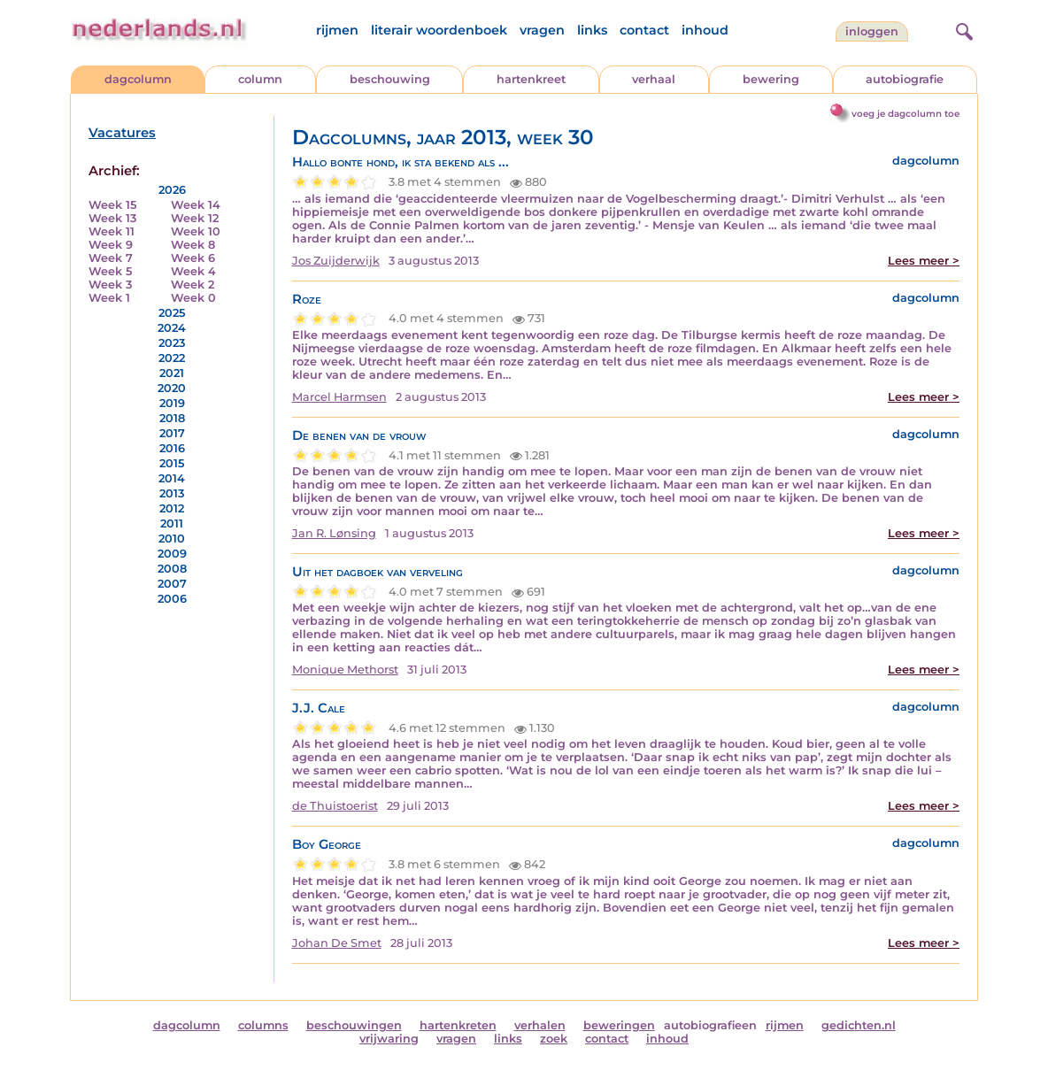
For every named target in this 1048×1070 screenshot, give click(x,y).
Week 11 (112, 231)
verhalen (540, 1025)
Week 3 (110, 284)
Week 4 (193, 271)
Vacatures (122, 133)
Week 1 (109, 297)
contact (644, 30)
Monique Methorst (345, 669)
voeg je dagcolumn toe (905, 113)
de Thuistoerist (335, 805)
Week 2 (192, 284)
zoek (553, 1038)
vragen (542, 30)
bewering (771, 79)
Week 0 (193, 297)
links (592, 30)
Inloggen (871, 31)
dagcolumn (138, 79)
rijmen (337, 30)
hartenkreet (531, 79)
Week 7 (111, 258)
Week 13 (112, 218)
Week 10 (195, 231)
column (260, 79)
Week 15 (112, 205)
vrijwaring (389, 1038)
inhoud (705, 30)
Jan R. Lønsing (334, 533)
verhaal (653, 79)
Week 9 (111, 244)
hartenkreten (458, 1025)
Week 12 (195, 218)
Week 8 (193, 244)
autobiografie (905, 79)
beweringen (619, 1025)
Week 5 (110, 271)
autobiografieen (710, 1025)
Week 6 (193, 258)
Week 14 (195, 205)
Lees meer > (923, 260)
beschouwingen (354, 1025)
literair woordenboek (439, 30)
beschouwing (390, 79)
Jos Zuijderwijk (336, 260)
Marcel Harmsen (339, 397)
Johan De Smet (336, 943)
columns (263, 1025)
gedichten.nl (858, 1025)
